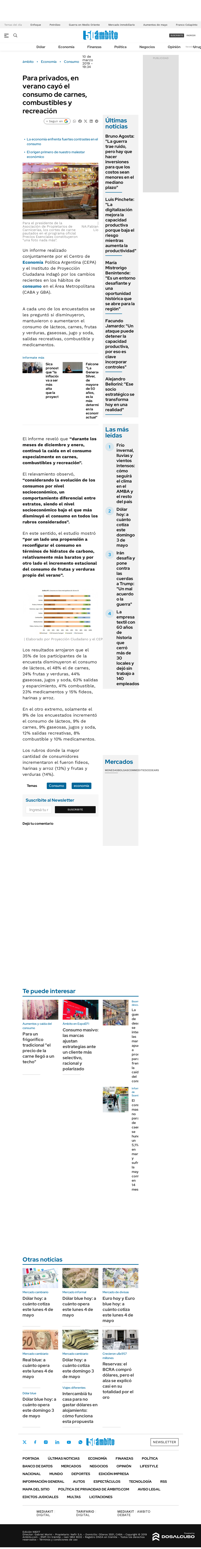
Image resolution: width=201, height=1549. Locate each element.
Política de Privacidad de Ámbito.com (93, 1489)
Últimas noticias (64, 1458)
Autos (79, 1481)
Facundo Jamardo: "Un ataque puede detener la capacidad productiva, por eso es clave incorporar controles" (119, 344)
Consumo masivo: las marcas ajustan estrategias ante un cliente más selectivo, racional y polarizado (80, 1049)
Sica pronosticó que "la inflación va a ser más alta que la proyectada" (56, 380)
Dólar (40, 47)
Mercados (71, 1466)
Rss (163, 1481)
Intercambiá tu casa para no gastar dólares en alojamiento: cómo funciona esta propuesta (80, 1407)
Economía (66, 47)
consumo (32, 286)
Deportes (80, 1474)
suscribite (177, 35)
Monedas (111, 770)
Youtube (69, 1442)
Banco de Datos (38, 1466)
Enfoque (35, 24)
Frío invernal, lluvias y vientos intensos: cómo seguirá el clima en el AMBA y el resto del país (125, 473)
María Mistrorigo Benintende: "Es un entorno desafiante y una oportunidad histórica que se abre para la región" (120, 286)
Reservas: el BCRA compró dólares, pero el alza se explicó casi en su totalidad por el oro (118, 1380)
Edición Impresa (114, 1474)
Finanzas (94, 47)
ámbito (28, 61)
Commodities (137, 770)
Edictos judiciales (40, 1497)
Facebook (35, 1442)
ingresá (191, 35)
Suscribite (75, 809)
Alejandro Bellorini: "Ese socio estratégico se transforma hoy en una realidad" (120, 394)
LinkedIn (57, 1442)
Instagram (46, 1442)
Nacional (32, 1474)
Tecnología (140, 1481)
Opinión (174, 47)
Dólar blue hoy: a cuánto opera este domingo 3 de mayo (39, 1407)
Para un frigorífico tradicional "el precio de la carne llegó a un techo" (38, 1048)
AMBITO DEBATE (133, 1513)
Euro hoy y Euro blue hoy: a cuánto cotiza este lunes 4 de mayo (119, 1309)
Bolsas (123, 770)
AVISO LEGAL (149, 1489)
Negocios (147, 47)
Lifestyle (149, 1466)
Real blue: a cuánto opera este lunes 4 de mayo (38, 1368)
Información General (43, 1481)
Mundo (56, 1474)
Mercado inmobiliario (121, 24)
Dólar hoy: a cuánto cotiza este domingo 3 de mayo (125, 527)
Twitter (25, 1442)
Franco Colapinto (186, 24)
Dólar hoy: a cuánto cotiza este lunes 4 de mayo (38, 1307)
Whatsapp (80, 1442)
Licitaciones (100, 1497)
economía (81, 785)
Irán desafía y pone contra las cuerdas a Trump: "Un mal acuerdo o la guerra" (125, 578)
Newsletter (191, 47)
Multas (74, 1497)
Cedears (153, 770)
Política (120, 47)
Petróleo (55, 24)
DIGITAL (45, 1513)
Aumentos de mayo (155, 24)
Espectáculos (107, 1481)
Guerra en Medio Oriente (84, 24)
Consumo (71, 61)
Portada (31, 1458)
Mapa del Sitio (36, 1489)
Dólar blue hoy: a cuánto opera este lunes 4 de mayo (79, 1307)
